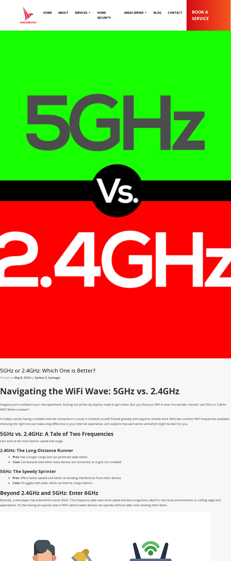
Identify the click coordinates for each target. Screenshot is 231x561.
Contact (175, 13)
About (63, 13)
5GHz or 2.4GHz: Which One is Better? (47, 370)
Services (81, 13)
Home (47, 13)
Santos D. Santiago (47, 378)
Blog (157, 13)
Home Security (104, 15)
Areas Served (134, 13)
